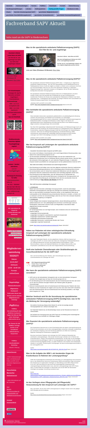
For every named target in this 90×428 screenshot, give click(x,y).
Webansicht (82, 422)
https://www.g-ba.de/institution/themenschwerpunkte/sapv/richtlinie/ (46, 395)
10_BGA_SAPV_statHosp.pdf (38, 265)
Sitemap (17, 421)
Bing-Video (56, 70)
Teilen (9, 414)
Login (83, 421)
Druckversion (9, 421)
